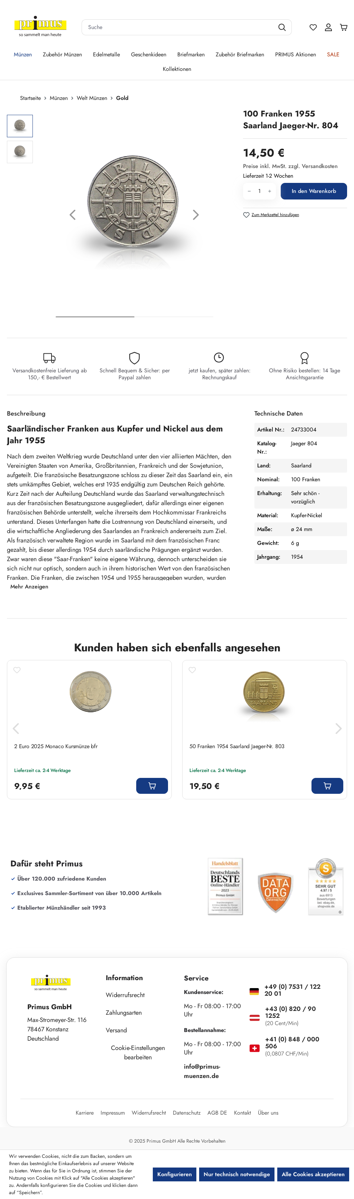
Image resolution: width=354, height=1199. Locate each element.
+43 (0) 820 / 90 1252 (290, 1012)
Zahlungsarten (124, 1012)
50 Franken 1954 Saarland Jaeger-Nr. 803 (237, 746)
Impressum (113, 1113)
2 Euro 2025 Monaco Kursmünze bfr (55, 746)
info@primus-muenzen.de (202, 1071)
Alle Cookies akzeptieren (313, 1174)
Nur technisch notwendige (237, 1174)
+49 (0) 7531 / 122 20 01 (292, 990)
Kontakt (242, 1113)
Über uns (268, 1113)
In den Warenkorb (314, 191)
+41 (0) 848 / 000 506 (292, 1043)
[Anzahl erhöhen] (270, 191)
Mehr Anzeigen (29, 587)
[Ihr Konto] (328, 27)
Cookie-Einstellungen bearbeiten (138, 1052)
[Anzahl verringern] (249, 191)
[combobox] (178, 27)
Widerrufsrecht (125, 995)
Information (124, 978)
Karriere (85, 1113)
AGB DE (217, 1113)
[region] (121, 216)
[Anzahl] (259, 191)
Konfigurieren (174, 1174)
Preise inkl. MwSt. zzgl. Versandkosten (290, 166)
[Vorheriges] (72, 216)
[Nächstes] (196, 216)
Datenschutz (187, 1113)
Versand (116, 1030)
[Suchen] (283, 27)
